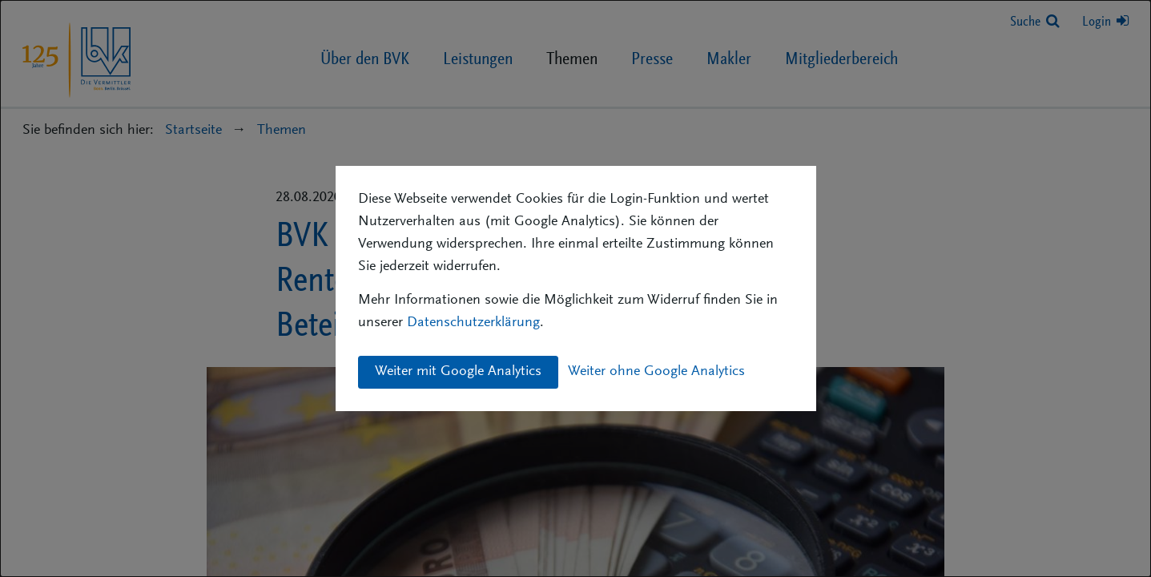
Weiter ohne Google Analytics (656, 372)
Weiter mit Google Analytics (458, 372)
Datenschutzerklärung (473, 323)
